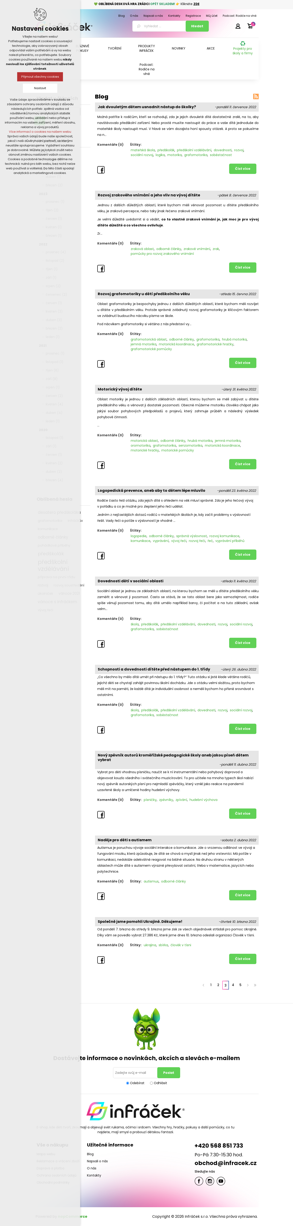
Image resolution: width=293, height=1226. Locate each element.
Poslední (255, 985)
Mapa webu (46, 1154)
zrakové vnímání (197, 249)
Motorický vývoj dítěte (120, 389)
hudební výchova (203, 799)
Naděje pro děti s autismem (125, 840)
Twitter (210, 1181)
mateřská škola (143, 150)
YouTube (221, 1181)
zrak (216, 249)
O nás (91, 1168)
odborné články (168, 249)
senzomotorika (190, 445)
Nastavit (40, 88)
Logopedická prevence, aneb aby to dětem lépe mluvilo (151, 490)
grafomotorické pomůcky (151, 349)
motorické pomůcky (177, 450)
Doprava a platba (50, 1168)
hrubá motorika (234, 339)
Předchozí (203, 985)
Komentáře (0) (110, 144)
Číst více (242, 168)
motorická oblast (144, 440)
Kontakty (94, 1175)
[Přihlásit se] (136, 1072)
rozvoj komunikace (224, 536)
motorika (174, 155)
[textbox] (159, 26)
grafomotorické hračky (215, 344)
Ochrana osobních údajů (56, 1175)
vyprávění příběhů (229, 541)
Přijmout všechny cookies (40, 76)
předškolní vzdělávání (194, 150)
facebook (199, 1181)
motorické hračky (145, 450)
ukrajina (150, 945)
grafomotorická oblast (149, 339)
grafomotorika (195, 155)
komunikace (140, 541)
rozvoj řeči (197, 541)
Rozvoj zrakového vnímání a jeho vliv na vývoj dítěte (149, 195)
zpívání (181, 799)
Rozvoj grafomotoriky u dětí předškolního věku (144, 294)
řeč (210, 541)
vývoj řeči (178, 541)
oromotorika (140, 445)
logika (160, 155)
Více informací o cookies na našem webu (40, 131)
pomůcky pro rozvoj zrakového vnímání (162, 253)
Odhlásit (160, 1083)
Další (247, 985)
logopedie (138, 536)
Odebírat (137, 1083)
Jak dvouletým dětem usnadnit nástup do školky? (147, 107)
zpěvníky (166, 799)
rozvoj (239, 150)
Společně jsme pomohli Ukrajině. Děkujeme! (140, 921)
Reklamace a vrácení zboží (58, 1161)
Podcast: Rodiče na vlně (147, 69)
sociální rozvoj (142, 155)
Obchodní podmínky (53, 1182)
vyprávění (161, 541)
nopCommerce (72, 1216)
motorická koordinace (176, 344)
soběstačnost (221, 155)
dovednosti (223, 150)
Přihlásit (237, 26)
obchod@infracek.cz (226, 1163)
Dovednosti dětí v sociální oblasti (130, 581)
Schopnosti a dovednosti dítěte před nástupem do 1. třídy (154, 669)
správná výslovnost (191, 536)
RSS (256, 96)
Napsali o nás (97, 1161)
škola (135, 624)
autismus (151, 881)
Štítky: (135, 144)
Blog (90, 1154)
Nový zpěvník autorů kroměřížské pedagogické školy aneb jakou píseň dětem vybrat (173, 757)
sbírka (163, 945)
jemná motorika (143, 344)
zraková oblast (142, 249)
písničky (150, 799)
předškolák (165, 150)
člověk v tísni (181, 945)
